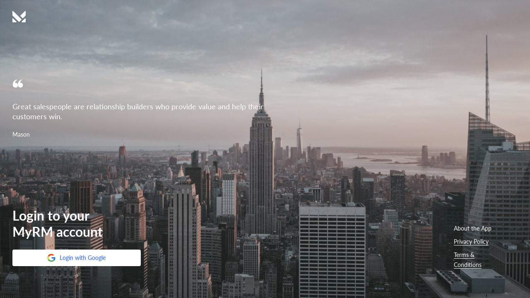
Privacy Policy (471, 241)
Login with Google (76, 258)
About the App (472, 228)
